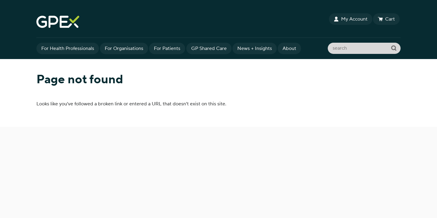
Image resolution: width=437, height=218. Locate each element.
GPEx (182, 22)
